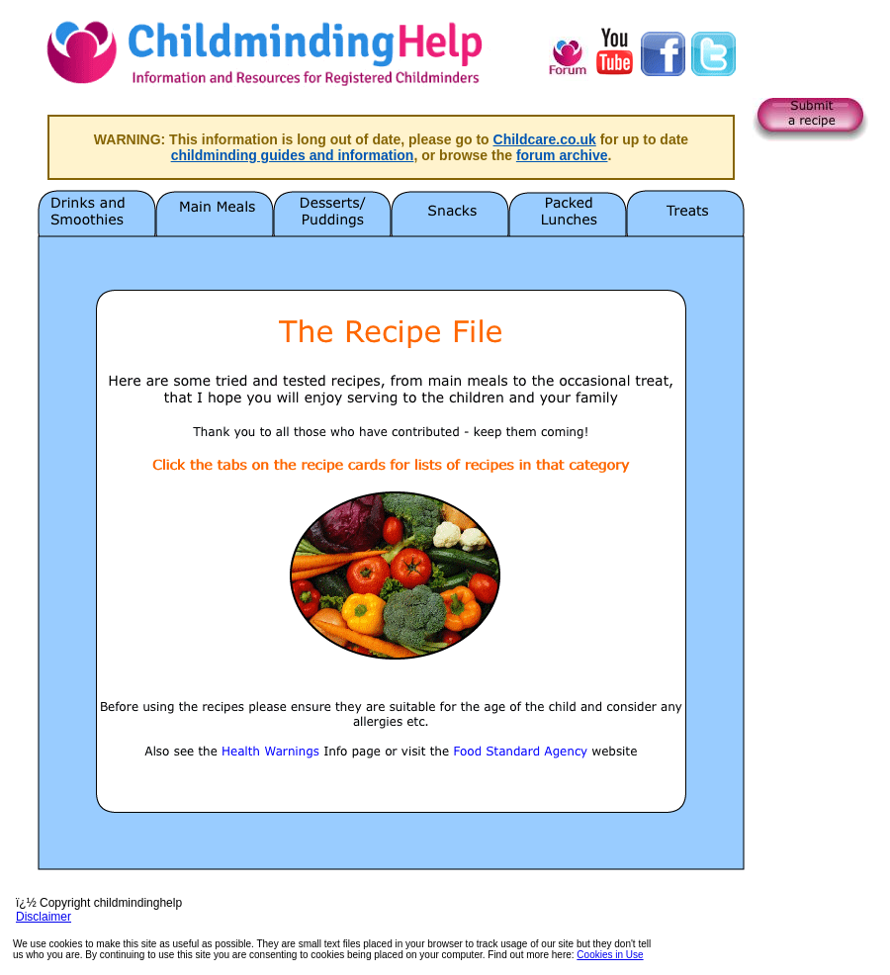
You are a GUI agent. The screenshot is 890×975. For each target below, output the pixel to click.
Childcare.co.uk (544, 139)
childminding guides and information (292, 155)
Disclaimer (43, 917)
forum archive (562, 155)
